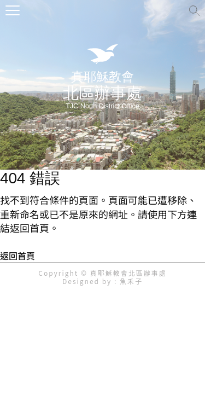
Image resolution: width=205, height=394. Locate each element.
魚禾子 (131, 281)
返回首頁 (17, 255)
